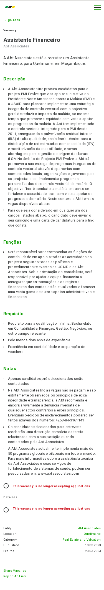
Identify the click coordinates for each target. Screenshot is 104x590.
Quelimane (92, 534)
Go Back (14, 20)
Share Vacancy (14, 571)
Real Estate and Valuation (81, 539)
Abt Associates (89, 528)
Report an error (15, 576)
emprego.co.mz (11, 7)
